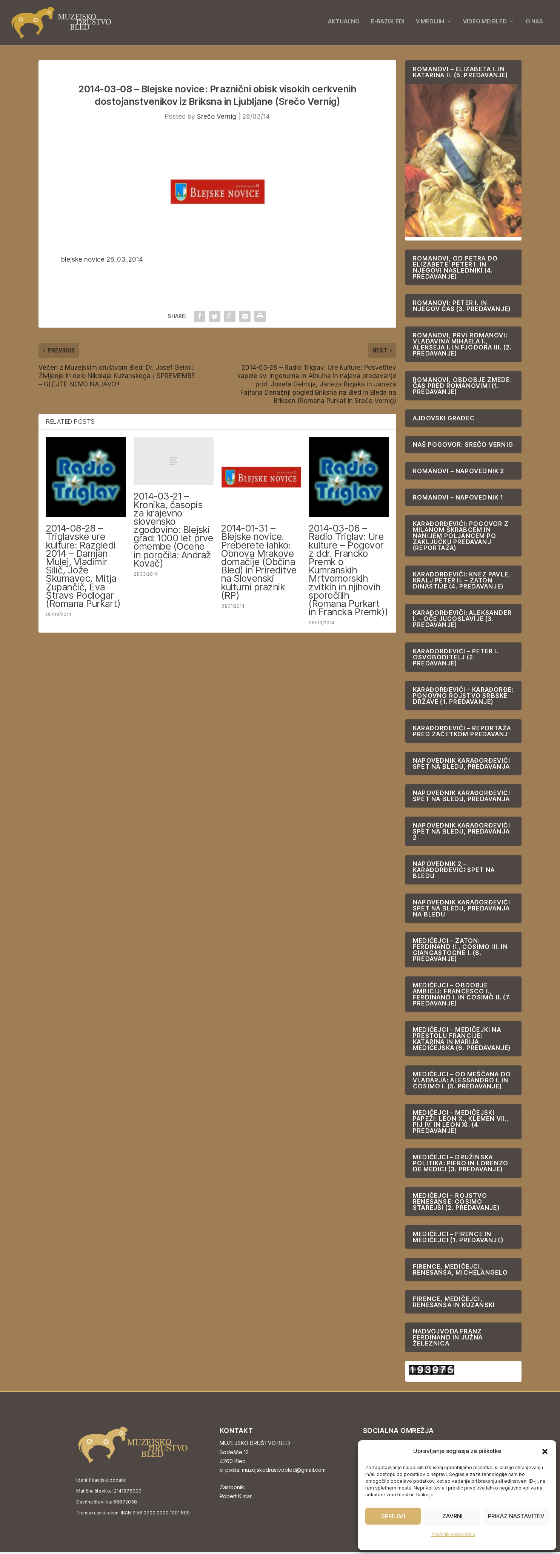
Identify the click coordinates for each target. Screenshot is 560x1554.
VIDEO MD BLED (485, 23)
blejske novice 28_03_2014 (102, 261)
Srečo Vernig (216, 118)
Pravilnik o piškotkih (453, 1534)
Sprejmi (393, 1516)
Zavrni (452, 1516)
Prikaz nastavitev (516, 1516)
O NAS (534, 23)
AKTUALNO (344, 23)
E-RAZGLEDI (388, 23)
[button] (545, 1451)
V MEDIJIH (430, 23)
